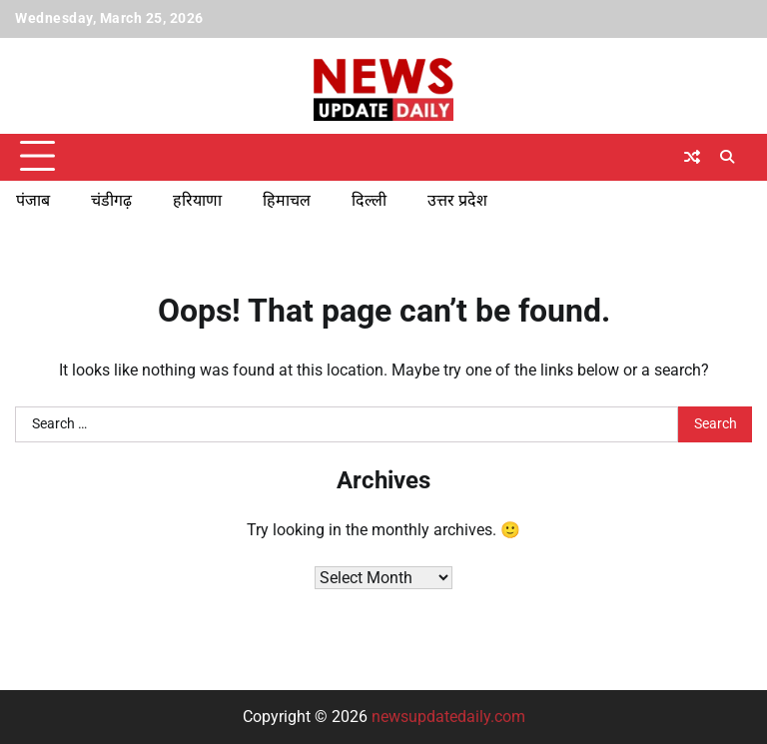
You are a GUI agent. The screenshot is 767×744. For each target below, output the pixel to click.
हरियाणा (197, 200)
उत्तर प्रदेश (457, 200)
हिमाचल (287, 200)
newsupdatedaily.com (448, 716)
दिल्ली (369, 200)
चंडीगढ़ (111, 200)
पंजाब (33, 200)
